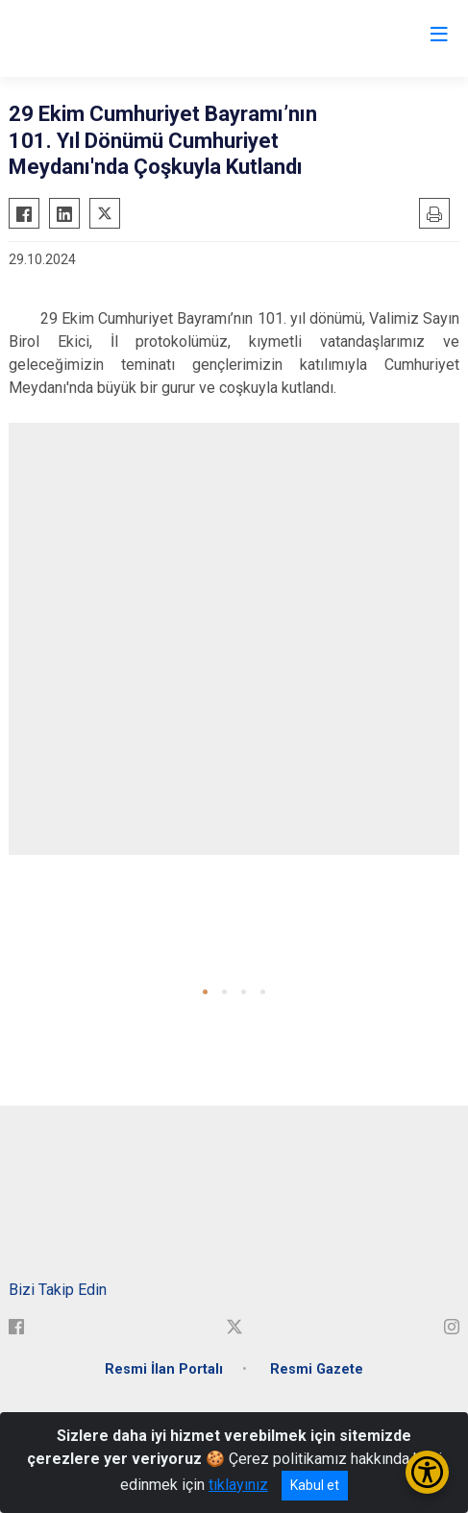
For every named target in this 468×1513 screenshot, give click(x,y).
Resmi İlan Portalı (164, 1369)
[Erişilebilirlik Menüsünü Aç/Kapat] (427, 1472)
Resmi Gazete (316, 1369)
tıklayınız (238, 1485)
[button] (205, 991)
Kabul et (314, 1485)
